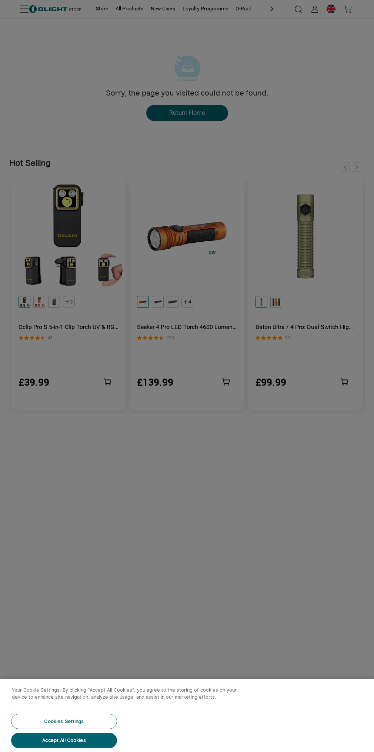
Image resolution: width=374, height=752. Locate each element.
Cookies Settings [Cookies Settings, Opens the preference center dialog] (64, 721)
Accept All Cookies (64, 740)
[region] (187, 715)
